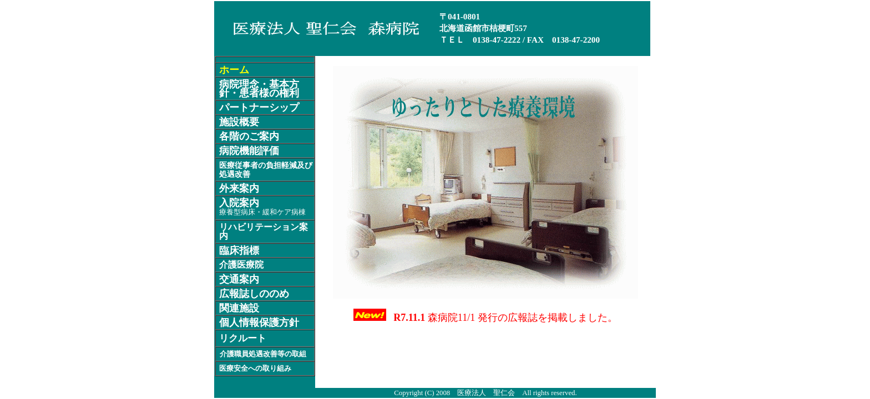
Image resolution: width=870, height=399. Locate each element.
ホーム (234, 69)
